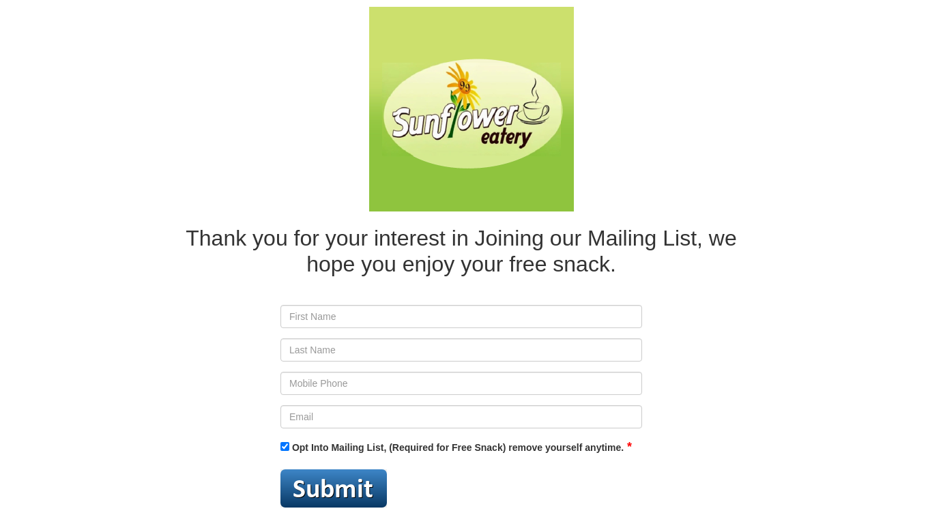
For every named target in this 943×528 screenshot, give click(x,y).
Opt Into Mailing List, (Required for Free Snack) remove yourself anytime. (452, 447)
